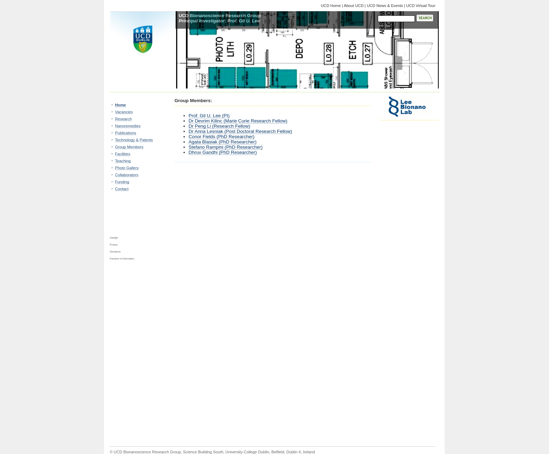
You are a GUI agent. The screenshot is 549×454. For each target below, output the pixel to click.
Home (120, 105)
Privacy (114, 244)
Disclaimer (115, 251)
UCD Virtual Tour (421, 5)
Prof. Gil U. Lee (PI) (209, 115)
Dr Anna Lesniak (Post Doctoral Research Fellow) (240, 131)
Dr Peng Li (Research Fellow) (219, 126)
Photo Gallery (127, 168)
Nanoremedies (128, 126)
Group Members (129, 147)
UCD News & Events (385, 5)
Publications (125, 133)
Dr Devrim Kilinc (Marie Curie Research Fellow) (238, 120)
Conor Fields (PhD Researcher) (222, 136)
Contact (122, 189)
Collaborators (127, 175)
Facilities (123, 154)
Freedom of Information (122, 258)
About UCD (354, 5)
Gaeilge (114, 237)
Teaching (123, 161)
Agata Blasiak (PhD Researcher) (223, 141)
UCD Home (331, 5)
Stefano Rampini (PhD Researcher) (226, 147)
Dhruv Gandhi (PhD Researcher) (223, 152)
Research (123, 119)
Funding (122, 182)
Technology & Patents (134, 140)
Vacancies (124, 112)
